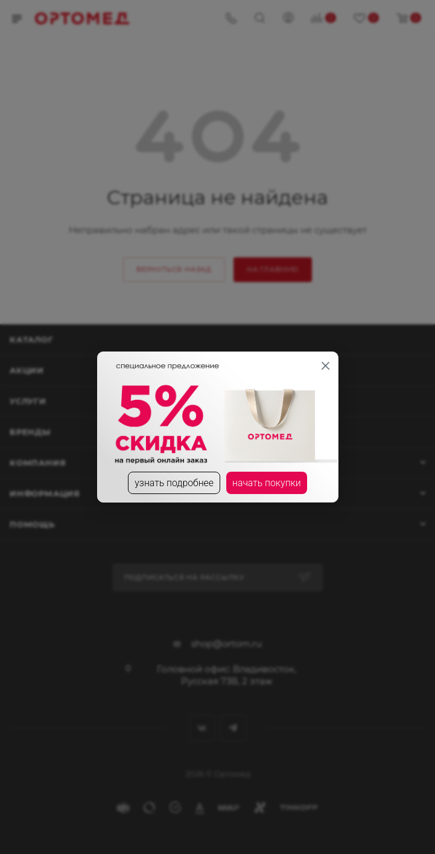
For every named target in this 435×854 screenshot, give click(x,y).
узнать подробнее (174, 483)
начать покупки (267, 483)
